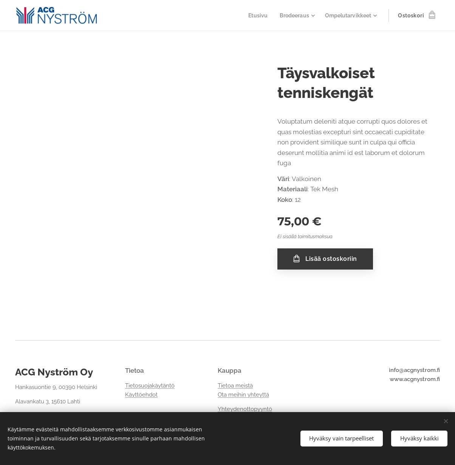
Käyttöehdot (141, 394)
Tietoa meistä (235, 385)
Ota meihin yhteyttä (243, 394)
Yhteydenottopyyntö (245, 409)
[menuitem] (253, 15)
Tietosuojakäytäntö (150, 385)
